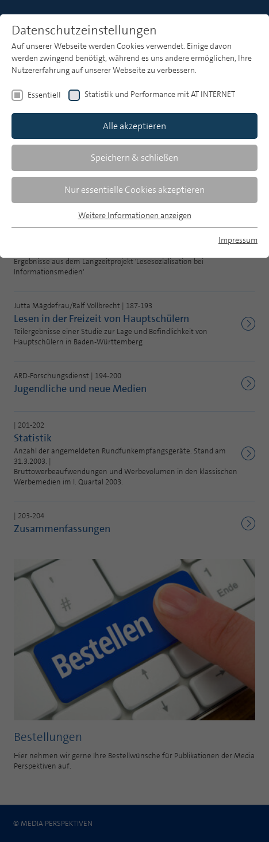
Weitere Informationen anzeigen (134, 215)
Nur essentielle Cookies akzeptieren (134, 190)
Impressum (238, 240)
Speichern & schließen (134, 158)
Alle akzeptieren (134, 126)
